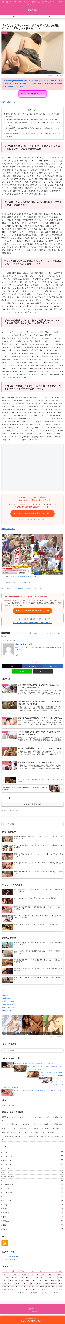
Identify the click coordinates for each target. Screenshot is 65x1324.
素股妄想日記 (6, 1000)
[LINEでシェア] (22, 672)
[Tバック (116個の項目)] (59, 1272)
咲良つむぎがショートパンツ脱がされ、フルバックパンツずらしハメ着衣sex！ (35, 1064)
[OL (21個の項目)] (60, 1285)
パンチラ (45, 634)
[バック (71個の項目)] (52, 1275)
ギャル (27, 634)
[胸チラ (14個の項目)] (28, 1291)
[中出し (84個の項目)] (32, 1275)
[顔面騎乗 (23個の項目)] (54, 1285)
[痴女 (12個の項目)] (48, 1294)
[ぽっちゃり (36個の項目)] (13, 1281)
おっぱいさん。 (11, 1261)
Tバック (21, 634)
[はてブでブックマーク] (53, 667)
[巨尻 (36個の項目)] (21, 1281)
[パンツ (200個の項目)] (5, 1272)
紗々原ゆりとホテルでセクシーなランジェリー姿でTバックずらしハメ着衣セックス (32, 1139)
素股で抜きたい (7, 996)
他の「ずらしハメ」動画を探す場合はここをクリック (21, 589)
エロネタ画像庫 (7, 1006)
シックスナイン (36, 634)
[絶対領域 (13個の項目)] (24, 1294)
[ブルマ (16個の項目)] (60, 1288)
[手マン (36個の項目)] (28, 1281)
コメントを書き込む (32, 805)
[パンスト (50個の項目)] (29, 1278)
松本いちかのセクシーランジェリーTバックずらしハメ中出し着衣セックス (29, 1134)
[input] (32, 825)
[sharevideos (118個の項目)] (49, 1272)
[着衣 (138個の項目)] (40, 1272)
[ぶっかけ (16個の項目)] (35, 1288)
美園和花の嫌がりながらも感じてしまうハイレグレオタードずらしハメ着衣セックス (31, 1120)
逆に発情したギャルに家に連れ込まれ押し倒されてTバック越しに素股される (32, 120)
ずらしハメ (5, 634)
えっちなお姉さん (12, 1258)
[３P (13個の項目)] (60, 1291)
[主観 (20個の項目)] (4, 1288)
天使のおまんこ (7, 1012)
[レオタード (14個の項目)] (53, 1291)
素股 (4, 637)
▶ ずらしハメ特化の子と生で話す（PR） (32, 514)
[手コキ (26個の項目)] (26, 1285)
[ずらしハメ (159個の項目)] (23, 1272)
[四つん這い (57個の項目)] (6, 1278)
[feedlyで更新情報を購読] (16, 656)
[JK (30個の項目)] (60, 1281)
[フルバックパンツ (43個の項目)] (40, 1278)
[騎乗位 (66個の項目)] (59, 1275)
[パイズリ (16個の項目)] (27, 1288)
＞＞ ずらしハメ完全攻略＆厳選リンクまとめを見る (32, 623)
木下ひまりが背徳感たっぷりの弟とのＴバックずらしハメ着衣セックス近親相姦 (31, 1126)
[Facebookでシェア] (32, 667)
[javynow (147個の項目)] (33, 1272)
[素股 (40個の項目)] (60, 1278)
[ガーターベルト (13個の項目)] (9, 1294)
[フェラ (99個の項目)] (15, 1275)
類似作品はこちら (8, 102)
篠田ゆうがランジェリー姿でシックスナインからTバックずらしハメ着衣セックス (32, 1130)
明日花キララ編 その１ (8, 1106)
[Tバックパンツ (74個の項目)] (42, 1275)
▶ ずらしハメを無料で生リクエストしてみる (32, 611)
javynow (14, 634)
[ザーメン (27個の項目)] (19, 1285)
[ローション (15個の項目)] (12, 1291)
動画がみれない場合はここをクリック (15, 583)
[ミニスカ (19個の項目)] (19, 1288)
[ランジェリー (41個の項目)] (52, 1278)
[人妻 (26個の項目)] (33, 1285)
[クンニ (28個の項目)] (11, 1285)
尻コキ (58, 634)
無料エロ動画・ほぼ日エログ (12, 1009)
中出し (52, 634)
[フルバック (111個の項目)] (6, 1275)
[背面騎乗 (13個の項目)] (36, 1294)
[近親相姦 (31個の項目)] (54, 1281)
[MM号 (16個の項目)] (42, 1288)
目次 (29, 110)
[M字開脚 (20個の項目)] (11, 1288)
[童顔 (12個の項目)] (58, 1294)
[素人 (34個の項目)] (47, 1281)
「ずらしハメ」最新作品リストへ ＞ (32, 1320)
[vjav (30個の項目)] (4, 1285)
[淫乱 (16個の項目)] (54, 1288)
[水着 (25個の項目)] (39, 1285)
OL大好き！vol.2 (7, 1003)
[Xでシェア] (12, 667)
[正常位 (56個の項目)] (14, 1278)
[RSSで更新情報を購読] (19, 656)
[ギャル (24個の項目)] (46, 1285)
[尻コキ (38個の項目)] (5, 1281)
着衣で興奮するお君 (23, 645)
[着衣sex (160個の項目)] (14, 1272)
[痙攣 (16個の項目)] (48, 1288)
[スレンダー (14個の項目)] (36, 1291)
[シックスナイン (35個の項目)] (37, 1281)
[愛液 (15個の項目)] (4, 1291)
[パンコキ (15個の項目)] (21, 1291)
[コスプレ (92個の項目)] (24, 1275)
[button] (43, 672)
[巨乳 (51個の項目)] (22, 1278)
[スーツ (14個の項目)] (45, 1291)
